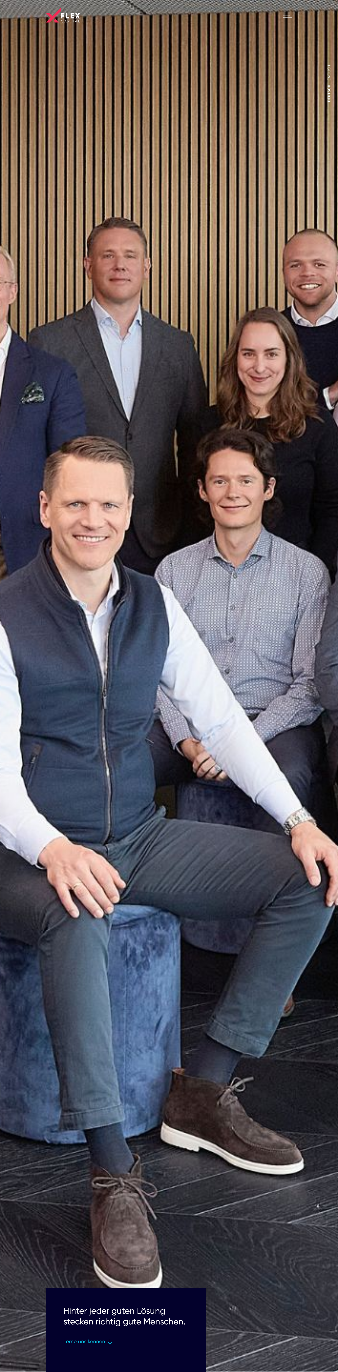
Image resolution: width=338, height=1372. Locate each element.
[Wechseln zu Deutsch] (329, 93)
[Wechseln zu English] (329, 73)
